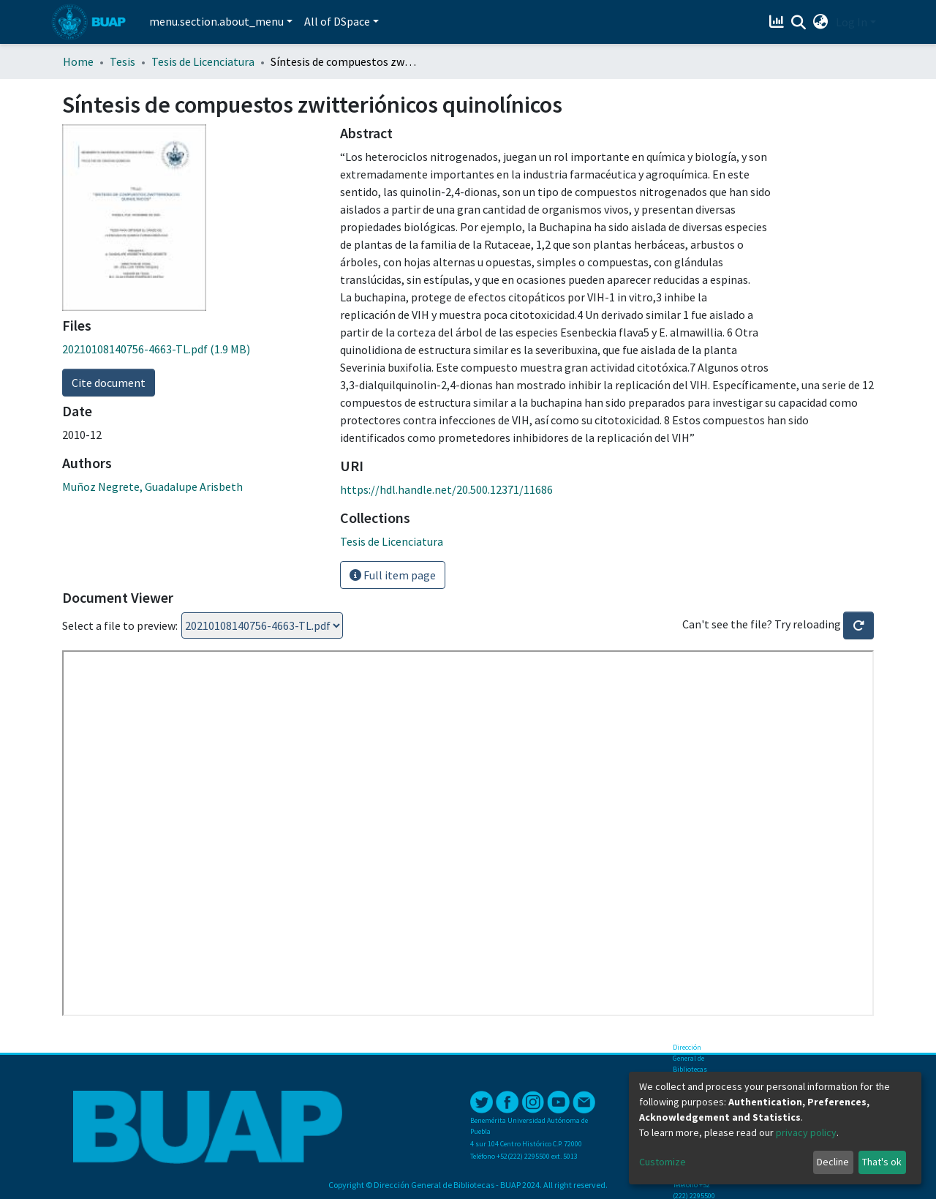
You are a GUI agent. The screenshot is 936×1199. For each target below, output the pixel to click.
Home (78, 61)
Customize (662, 1161)
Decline (833, 1161)
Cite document (109, 382)
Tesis (122, 61)
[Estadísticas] (778, 22)
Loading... (262, 625)
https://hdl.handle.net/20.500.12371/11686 (446, 489)
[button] (821, 22)
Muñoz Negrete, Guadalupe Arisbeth (152, 486)
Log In (851, 22)
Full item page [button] (393, 575)
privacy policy (806, 1132)
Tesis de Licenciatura (202, 61)
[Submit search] (799, 22)
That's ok (882, 1161)
